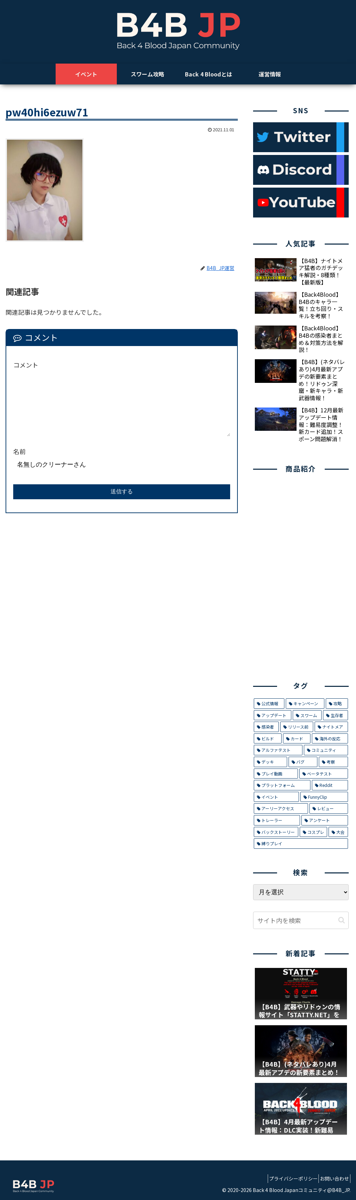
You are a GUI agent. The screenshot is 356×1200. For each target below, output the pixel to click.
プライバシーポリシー (285, 1178)
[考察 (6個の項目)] (333, 762)
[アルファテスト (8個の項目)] (278, 750)
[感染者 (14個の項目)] (266, 727)
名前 (19, 451)
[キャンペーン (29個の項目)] (305, 703)
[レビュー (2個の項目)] (328, 808)
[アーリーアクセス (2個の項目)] (281, 808)
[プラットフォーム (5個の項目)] (282, 785)
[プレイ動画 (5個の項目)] (276, 774)
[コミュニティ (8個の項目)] (326, 750)
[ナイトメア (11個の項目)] (331, 727)
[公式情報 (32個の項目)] (269, 703)
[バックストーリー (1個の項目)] (276, 832)
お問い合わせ (332, 1178)
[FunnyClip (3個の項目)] (324, 797)
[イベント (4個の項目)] (276, 797)
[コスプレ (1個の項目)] (313, 832)
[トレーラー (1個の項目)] (277, 820)
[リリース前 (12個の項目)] (296, 727)
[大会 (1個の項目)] (338, 832)
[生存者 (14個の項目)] (335, 715)
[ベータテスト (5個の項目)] (323, 774)
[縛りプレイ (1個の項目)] (301, 843)
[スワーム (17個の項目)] (307, 715)
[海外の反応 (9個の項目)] (330, 738)
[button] (341, 920)
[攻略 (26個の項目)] (337, 703)
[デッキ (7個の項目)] (270, 762)
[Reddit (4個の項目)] (330, 785)
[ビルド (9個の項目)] (267, 738)
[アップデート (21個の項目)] (272, 715)
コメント (25, 364)
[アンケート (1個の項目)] (324, 820)
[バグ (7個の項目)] (303, 762)
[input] (300, 920)
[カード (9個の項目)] (296, 738)
